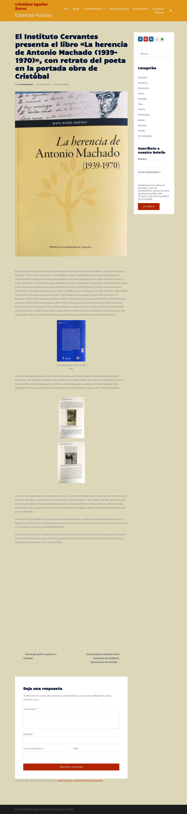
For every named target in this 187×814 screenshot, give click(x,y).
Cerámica (143, 82)
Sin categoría (145, 136)
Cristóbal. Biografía (93, 8)
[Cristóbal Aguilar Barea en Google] (145, 39)
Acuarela (142, 77)
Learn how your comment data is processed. (80, 780)
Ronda (65, 84)
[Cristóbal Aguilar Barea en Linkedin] (151, 39)
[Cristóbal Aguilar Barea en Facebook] (140, 39)
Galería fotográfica (119, 8)
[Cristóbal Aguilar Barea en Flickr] (162, 39)
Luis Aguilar (158, 8)
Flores (141, 93)
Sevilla (141, 130)
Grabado (142, 98)
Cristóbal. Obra (140, 8)
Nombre (28, 734)
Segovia (142, 125)
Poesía (57, 84)
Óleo (140, 104)
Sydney (69, 809)
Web (75, 748)
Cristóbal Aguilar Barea (31, 6)
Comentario (30, 709)
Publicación (144, 114)
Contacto (159, 12)
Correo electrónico (34, 748)
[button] (171, 10)
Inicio (66, 8)
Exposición (143, 88)
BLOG (76, 8)
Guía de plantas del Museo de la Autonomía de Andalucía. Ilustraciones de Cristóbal (102, 658)
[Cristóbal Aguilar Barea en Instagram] (156, 39)
